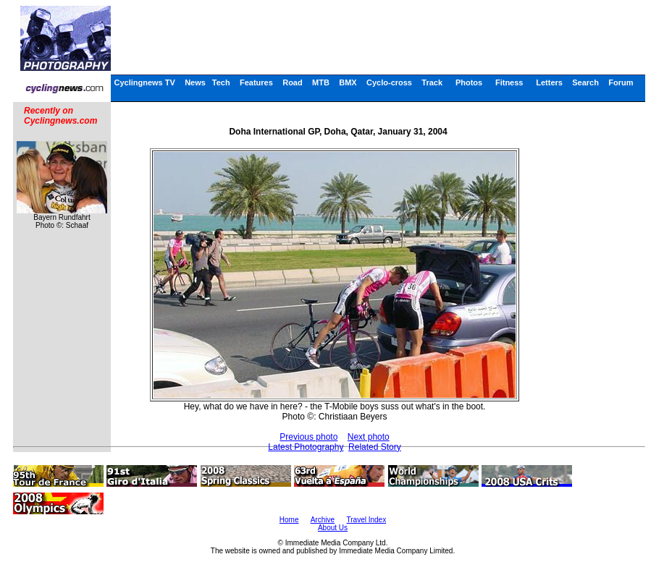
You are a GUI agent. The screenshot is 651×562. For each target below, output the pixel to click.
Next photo (369, 437)
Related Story (374, 447)
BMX (347, 82)
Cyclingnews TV (144, 82)
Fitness (509, 82)
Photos (468, 82)
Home (289, 520)
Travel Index (367, 520)
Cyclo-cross (389, 82)
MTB (320, 82)
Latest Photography (305, 447)
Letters (549, 82)
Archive (323, 520)
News (195, 82)
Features (256, 82)
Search (585, 82)
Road (292, 82)
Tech (221, 82)
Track (431, 82)
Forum (620, 82)
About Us (333, 528)
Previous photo (308, 437)
